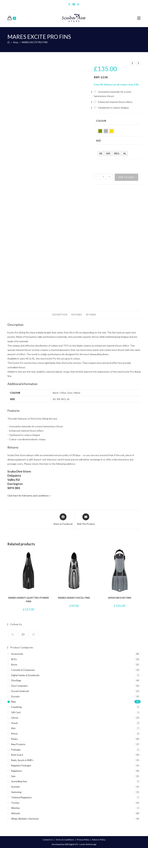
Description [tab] (59, 314)
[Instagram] (78, 4)
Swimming (16, 792)
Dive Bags (16, 680)
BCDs (14, 659)
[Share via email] (86, 519)
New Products (18, 744)
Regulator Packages (21, 765)
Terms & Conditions (65, 839)
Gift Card (16, 712)
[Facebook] (74, 4)
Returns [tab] (91, 314)
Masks (14, 739)
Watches (15, 808)
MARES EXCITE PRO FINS (35, 42)
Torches (15, 802)
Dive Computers (19, 685)
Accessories (17, 653)
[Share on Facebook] (63, 519)
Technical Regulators (21, 797)
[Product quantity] (103, 176)
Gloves (14, 717)
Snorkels (15, 786)
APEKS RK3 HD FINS (119, 597)
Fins (13, 701)
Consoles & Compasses (23, 670)
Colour (101, 120)
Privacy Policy (83, 839)
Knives (14, 733)
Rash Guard (17, 754)
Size (98, 140)
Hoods (14, 723)
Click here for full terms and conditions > (29, 495)
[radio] (100, 131)
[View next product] (138, 63)
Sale (13, 776)
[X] (70, 4)
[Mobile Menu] (139, 18)
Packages (16, 749)
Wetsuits (15, 813)
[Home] (8, 42)
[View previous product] (132, 63)
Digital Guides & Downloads (25, 675)
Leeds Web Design (87, 844)
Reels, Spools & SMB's (22, 760)
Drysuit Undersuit (20, 691)
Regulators (16, 770)
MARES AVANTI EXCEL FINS (74, 597)
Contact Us (48, 839)
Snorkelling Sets (19, 781)
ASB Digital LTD (71, 844)
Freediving (16, 707)
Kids (13, 728)
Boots (14, 664)
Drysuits (15, 696)
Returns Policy (98, 839)
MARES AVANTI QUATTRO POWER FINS (28, 599)
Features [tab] (76, 314)
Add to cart (126, 177)
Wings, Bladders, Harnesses (25, 818)
